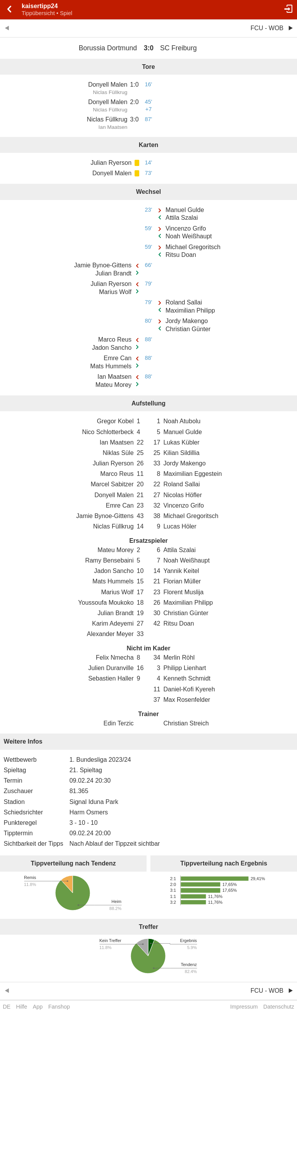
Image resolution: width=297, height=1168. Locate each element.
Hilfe (21, 1007)
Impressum (244, 1007)
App (38, 1007)
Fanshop (59, 1007)
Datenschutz (278, 1007)
